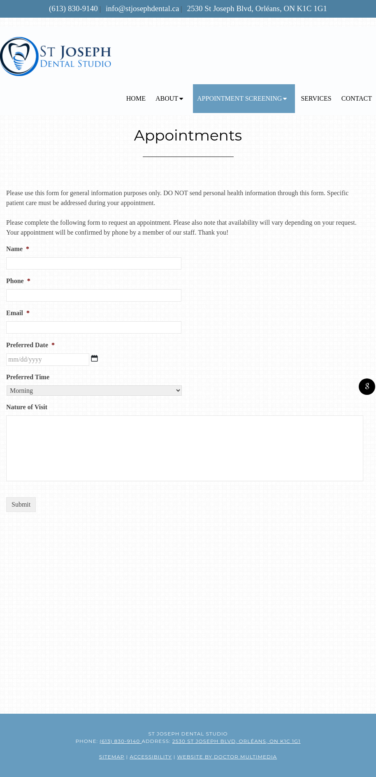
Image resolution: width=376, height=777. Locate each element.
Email (18, 312)
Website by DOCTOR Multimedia (227, 757)
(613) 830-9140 (73, 8)
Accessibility (151, 757)
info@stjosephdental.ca (142, 8)
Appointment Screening (239, 98)
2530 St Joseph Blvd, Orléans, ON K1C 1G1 (257, 8)
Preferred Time (27, 377)
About (167, 98)
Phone (18, 280)
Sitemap (112, 757)
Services (316, 98)
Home (136, 98)
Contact (356, 98)
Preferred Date (30, 344)
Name (17, 248)
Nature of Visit (26, 406)
